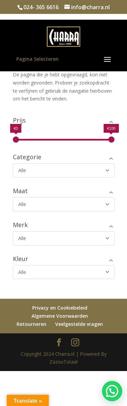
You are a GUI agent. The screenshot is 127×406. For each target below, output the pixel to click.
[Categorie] (63, 170)
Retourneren (31, 324)
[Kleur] (63, 272)
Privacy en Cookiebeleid (59, 307)
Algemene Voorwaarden (59, 316)
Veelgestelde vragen (79, 324)
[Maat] (63, 204)
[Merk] (63, 238)
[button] (112, 391)
